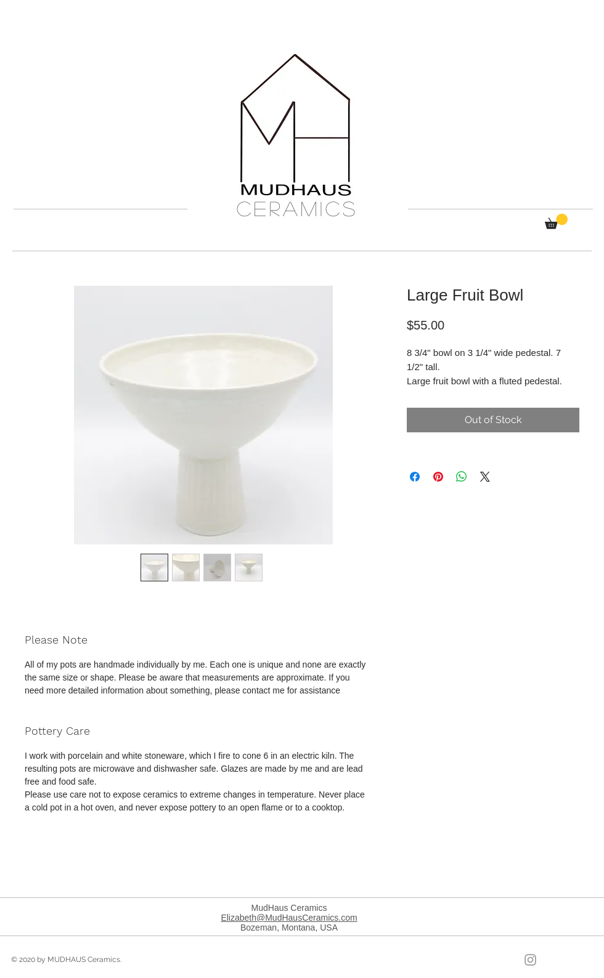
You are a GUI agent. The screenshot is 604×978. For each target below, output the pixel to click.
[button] (556, 221)
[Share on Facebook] (414, 476)
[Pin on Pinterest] (438, 476)
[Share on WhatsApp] (461, 476)
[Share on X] (485, 476)
